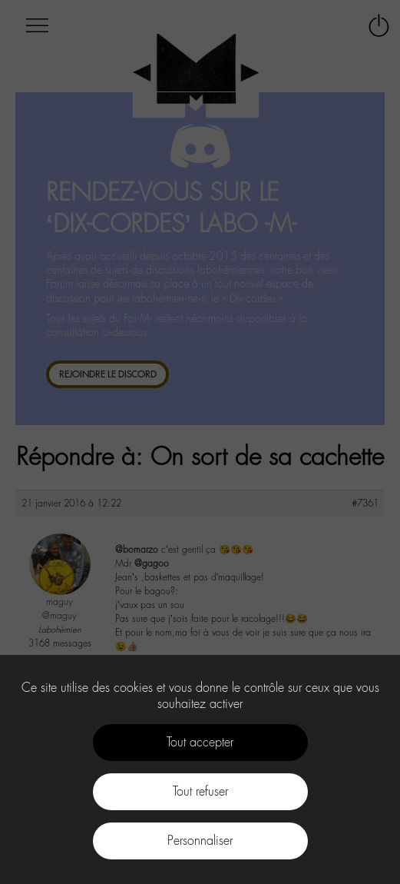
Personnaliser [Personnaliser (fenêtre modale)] (200, 840)
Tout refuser (200, 791)
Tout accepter (200, 742)
